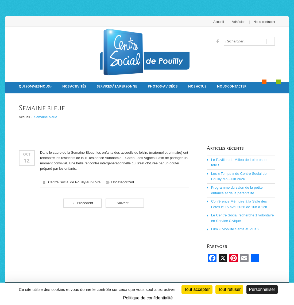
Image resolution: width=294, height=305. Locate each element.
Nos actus (197, 86)
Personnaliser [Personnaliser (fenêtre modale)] (262, 289)
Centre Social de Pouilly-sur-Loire (74, 182)
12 (27, 160)
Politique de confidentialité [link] (148, 298)
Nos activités (74, 86)
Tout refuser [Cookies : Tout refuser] (229, 289)
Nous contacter (264, 22)
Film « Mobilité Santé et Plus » (234, 227)
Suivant (125, 203)
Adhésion (239, 22)
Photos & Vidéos (162, 86)
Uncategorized (122, 182)
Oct (26, 154)
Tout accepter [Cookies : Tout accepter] (197, 289)
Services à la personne (117, 86)
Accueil (219, 22)
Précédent (82, 203)
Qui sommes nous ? (35, 86)
